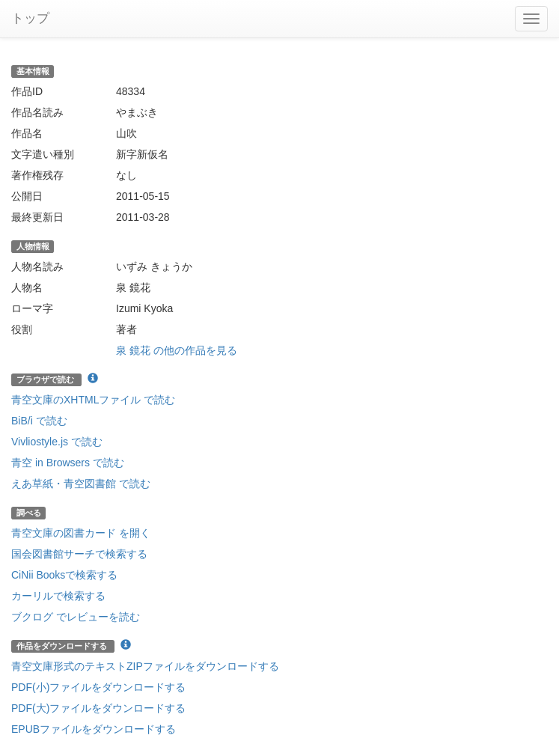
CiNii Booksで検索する (64, 575)
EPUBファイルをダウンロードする (93, 729)
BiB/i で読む (39, 421)
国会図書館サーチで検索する (79, 554)
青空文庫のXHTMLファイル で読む (93, 400)
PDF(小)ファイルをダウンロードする (98, 687)
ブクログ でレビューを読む (75, 617)
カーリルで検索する (58, 596)
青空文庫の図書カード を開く (80, 533)
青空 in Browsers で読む (67, 463)
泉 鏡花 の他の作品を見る (176, 350)
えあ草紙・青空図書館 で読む (80, 484)
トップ (30, 18)
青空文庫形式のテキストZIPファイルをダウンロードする (145, 666)
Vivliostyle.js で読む (57, 442)
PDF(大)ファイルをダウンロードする (98, 708)
